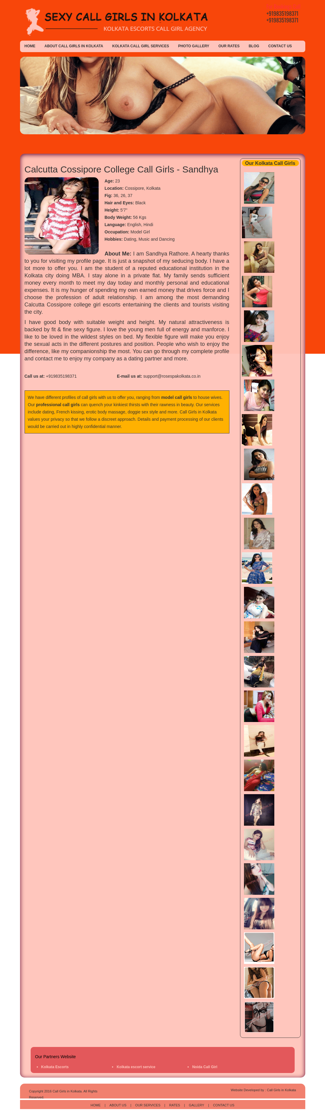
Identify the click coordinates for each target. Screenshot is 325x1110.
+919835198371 (282, 13)
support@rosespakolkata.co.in (172, 376)
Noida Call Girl (204, 1067)
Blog (254, 46)
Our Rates (229, 46)
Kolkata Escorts (55, 1067)
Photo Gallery (193, 46)
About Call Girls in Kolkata (74, 46)
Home (30, 46)
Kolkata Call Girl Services (140, 46)
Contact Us (280, 46)
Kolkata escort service (136, 1067)
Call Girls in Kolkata (198, 412)
